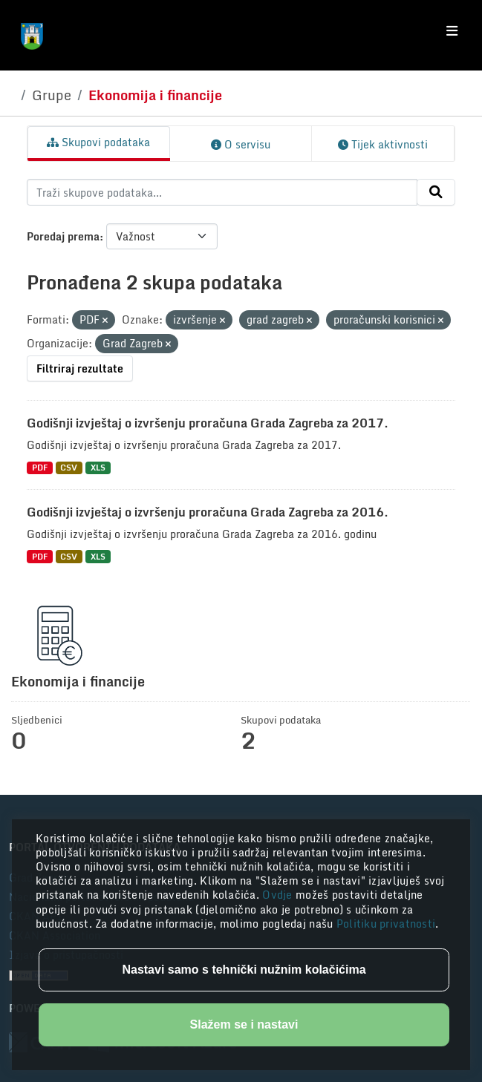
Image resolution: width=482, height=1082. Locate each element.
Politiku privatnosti (386, 923)
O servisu (240, 144)
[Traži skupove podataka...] (222, 192)
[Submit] (436, 192)
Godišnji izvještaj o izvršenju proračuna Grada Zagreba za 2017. (207, 423)
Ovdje (279, 894)
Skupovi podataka (98, 142)
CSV (68, 468)
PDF (40, 468)
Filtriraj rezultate (79, 368)
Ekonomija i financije (155, 95)
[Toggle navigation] (452, 31)
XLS (98, 468)
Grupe (51, 95)
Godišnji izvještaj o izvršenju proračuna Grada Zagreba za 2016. (207, 512)
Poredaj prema (63, 236)
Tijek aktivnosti (383, 144)
